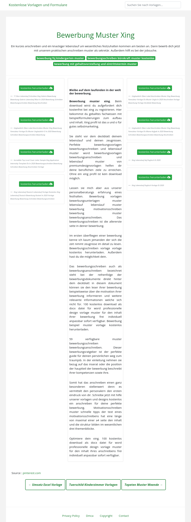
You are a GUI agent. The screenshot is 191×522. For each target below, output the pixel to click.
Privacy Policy (71, 516)
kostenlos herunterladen (36, 88)
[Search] (153, 4)
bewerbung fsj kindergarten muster (60, 58)
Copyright (106, 516)
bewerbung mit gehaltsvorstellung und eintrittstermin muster (95, 64)
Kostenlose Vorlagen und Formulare (38, 4)
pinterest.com (32, 473)
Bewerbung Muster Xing (95, 35)
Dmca (89, 516)
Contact (124, 516)
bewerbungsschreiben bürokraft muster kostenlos (120, 58)
